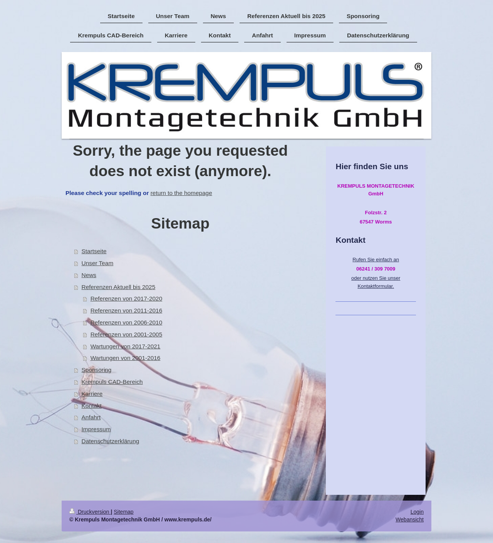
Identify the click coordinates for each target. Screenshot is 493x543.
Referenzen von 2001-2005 (127, 334)
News (89, 275)
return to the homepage (181, 193)
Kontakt (92, 405)
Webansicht (410, 519)
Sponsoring (97, 369)
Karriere (92, 393)
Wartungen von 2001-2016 (126, 358)
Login (417, 512)
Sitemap (123, 512)
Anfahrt (91, 417)
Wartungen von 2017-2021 (126, 346)
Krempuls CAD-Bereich (112, 381)
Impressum (96, 429)
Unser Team (98, 263)
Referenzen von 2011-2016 (127, 310)
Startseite (94, 251)
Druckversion (90, 512)
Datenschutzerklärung (110, 441)
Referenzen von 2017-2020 (127, 298)
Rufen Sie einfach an (375, 259)
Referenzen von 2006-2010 (127, 322)
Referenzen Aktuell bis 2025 (119, 287)
